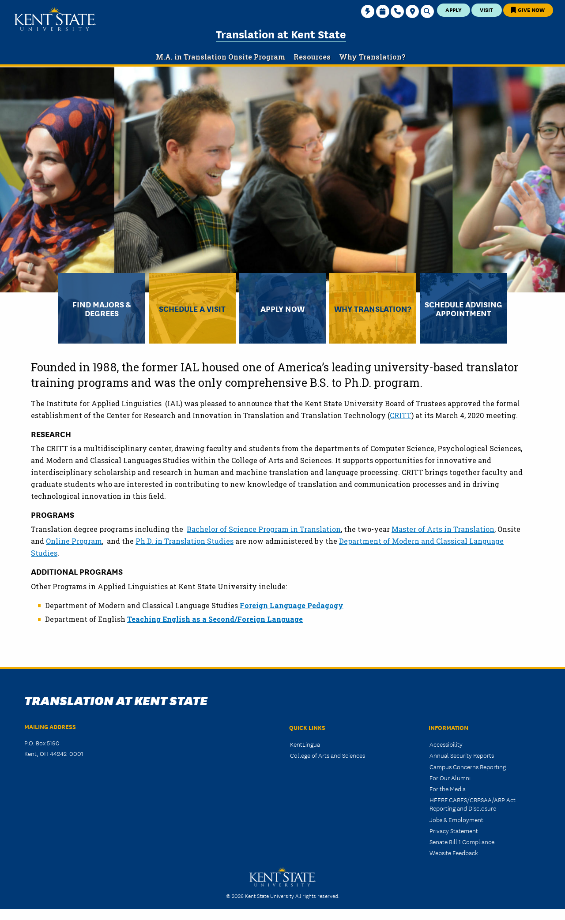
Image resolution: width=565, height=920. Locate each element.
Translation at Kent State (281, 33)
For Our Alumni (450, 777)
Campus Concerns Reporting (467, 766)
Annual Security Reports (461, 755)
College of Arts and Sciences (327, 755)
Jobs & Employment (456, 819)
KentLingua (305, 744)
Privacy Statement (453, 830)
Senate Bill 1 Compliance (461, 841)
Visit (486, 9)
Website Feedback (453, 852)
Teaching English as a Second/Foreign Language (215, 619)
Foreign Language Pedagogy (291, 605)
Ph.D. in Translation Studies (185, 541)
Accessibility (446, 744)
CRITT (400, 415)
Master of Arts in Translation (443, 529)
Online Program (74, 541)
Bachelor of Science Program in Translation (264, 529)
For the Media (447, 788)
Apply (453, 9)
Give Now (528, 9)
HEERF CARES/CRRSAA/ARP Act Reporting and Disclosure (472, 804)
